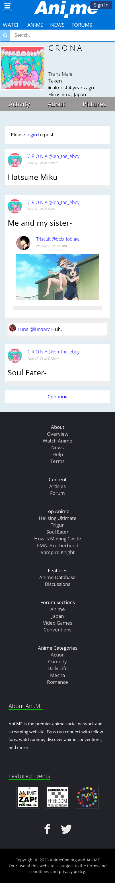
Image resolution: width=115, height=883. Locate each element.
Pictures (94, 104)
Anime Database (57, 577)
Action (58, 654)
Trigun (58, 525)
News (57, 24)
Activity (19, 104)
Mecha (57, 675)
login (31, 134)
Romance (57, 682)
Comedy (57, 661)
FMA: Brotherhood (57, 545)
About (56, 104)
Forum (57, 493)
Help (57, 454)
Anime (35, 24)
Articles (57, 486)
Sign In (101, 4)
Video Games (57, 622)
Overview (57, 434)
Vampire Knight (58, 552)
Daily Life (58, 668)
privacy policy (72, 871)
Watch (11, 24)
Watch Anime (57, 440)
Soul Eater (57, 531)
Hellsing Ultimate (58, 518)
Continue (58, 396)
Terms (57, 461)
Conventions (57, 629)
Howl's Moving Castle (57, 538)
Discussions (57, 584)
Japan (58, 616)
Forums (81, 24)
